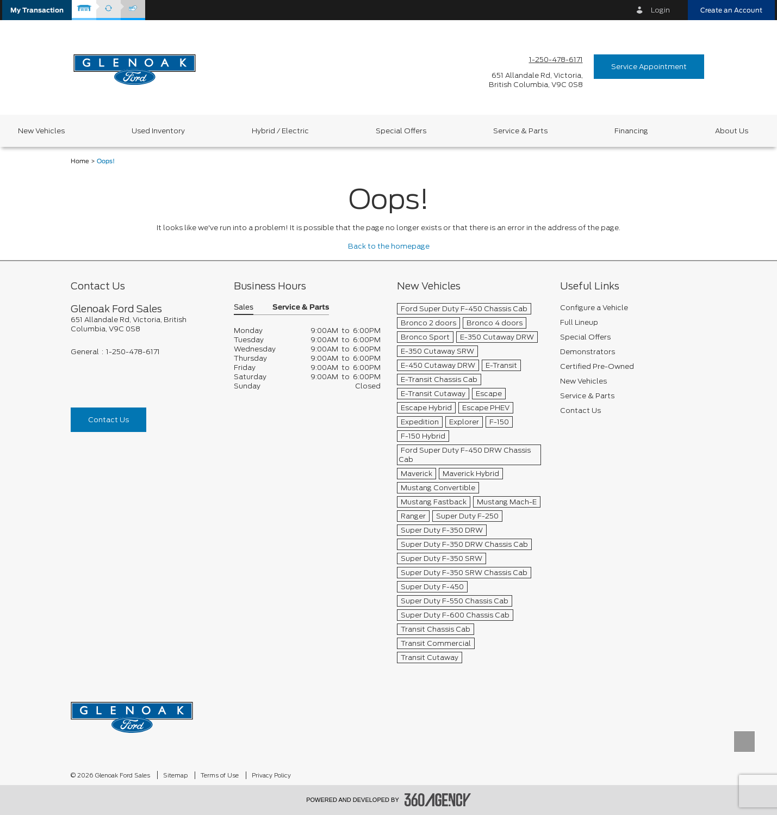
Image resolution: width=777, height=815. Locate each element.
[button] (37, 10)
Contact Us (108, 420)
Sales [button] (243, 307)
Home (80, 161)
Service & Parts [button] (300, 307)
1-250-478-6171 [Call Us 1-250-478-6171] (556, 59)
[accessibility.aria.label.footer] (438, 799)
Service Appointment (649, 67)
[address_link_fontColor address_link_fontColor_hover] (536, 80)
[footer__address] (144, 324)
